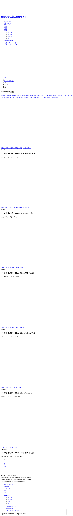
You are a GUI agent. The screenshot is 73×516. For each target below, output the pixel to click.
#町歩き (22, 95)
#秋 (22, 97)
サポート (7, 31)
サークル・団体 (10, 97)
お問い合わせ (8, 40)
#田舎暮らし (56, 97)
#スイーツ (46, 95)
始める (10, 36)
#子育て (49, 97)
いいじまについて (10, 21)
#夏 (19, 97)
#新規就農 (33, 95)
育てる (10, 32)
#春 (17, 97)
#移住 (38, 95)
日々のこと (8, 23)
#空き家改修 (16, 95)
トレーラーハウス (10, 42)
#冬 (24, 97)
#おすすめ (29, 97)
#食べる (59, 95)
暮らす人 (7, 25)
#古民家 (8, 95)
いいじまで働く (9, 81)
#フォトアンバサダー (13, 148)
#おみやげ (53, 95)
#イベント (43, 97)
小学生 (27, 95)
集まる (10, 34)
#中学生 (3, 95)
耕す (9, 38)
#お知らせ (36, 97)
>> (5, 466)
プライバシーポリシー (11, 44)
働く (5, 27)
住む (5, 29)
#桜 (42, 95)
